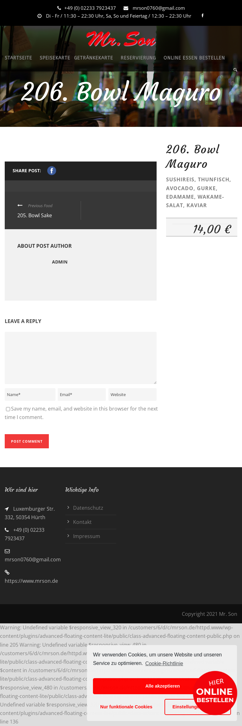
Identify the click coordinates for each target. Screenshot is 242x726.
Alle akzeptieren (162, 686)
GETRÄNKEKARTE (93, 58)
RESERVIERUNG (138, 58)
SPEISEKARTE (55, 58)
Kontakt (82, 522)
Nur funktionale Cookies (126, 706)
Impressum (86, 536)
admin (59, 262)
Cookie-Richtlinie (164, 663)
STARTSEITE (18, 58)
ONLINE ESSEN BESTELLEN (194, 58)
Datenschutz (88, 507)
